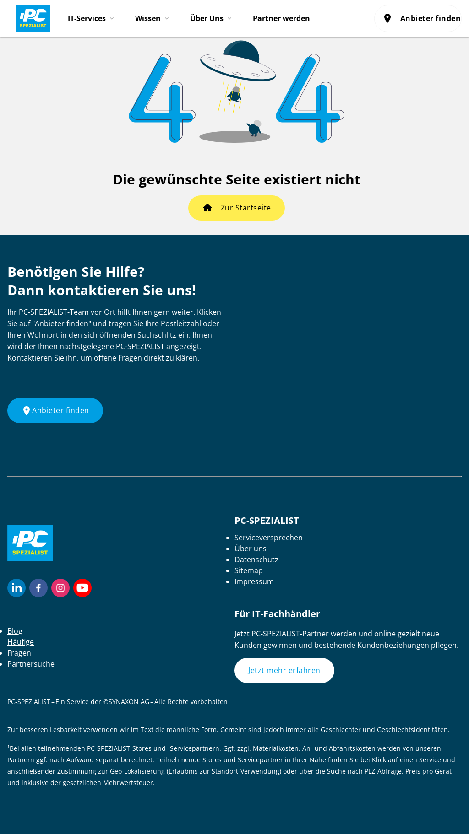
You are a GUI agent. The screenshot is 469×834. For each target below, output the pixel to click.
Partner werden (281, 18)
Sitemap (248, 570)
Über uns (250, 548)
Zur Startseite (246, 208)
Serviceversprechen (268, 538)
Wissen (148, 18)
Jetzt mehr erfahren (284, 670)
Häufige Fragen (20, 647)
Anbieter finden (422, 18)
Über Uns (207, 18)
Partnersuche (31, 664)
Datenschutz (256, 559)
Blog (14, 631)
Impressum (254, 581)
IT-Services (87, 18)
